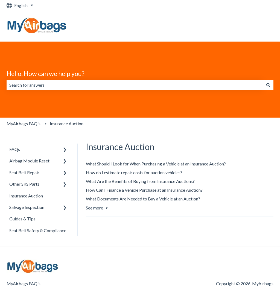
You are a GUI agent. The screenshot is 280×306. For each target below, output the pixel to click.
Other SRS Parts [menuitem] (24, 183)
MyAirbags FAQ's (23, 123)
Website (260, 26)
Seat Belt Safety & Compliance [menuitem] (37, 230)
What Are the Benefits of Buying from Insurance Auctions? (140, 181)
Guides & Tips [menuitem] (22, 218)
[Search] (268, 85)
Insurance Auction (66, 123)
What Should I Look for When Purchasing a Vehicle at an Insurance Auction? (156, 163)
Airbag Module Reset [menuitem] (29, 160)
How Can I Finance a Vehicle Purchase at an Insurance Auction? (144, 190)
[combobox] (135, 85)
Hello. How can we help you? (45, 73)
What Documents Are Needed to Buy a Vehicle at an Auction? (143, 198)
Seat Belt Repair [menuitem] (24, 172)
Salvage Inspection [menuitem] (26, 207)
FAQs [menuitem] (14, 149)
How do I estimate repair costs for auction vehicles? (134, 172)
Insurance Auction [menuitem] (26, 195)
